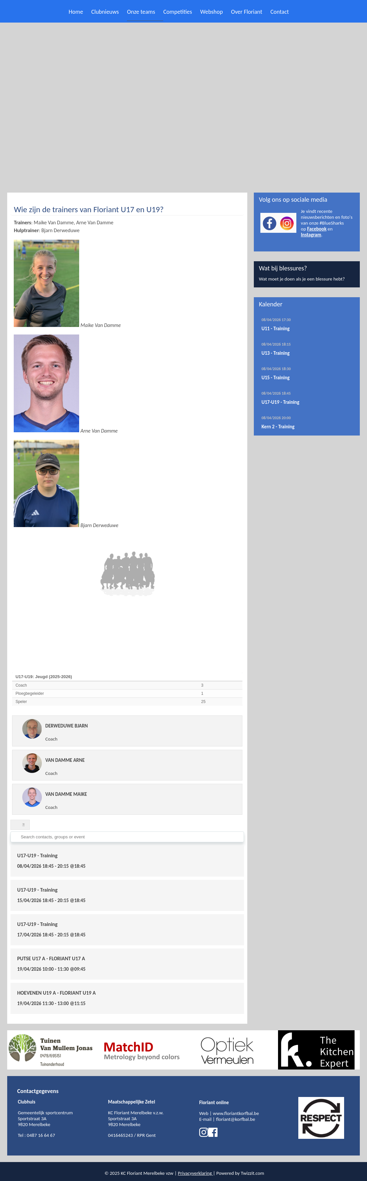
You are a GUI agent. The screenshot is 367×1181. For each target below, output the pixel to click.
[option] (51, 1050)
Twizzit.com (252, 1173)
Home (76, 11)
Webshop (211, 11)
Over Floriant (246, 11)
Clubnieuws (105, 11)
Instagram (311, 235)
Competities (177, 11)
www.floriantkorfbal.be (236, 1113)
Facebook (316, 229)
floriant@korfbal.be (235, 1119)
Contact (280, 11)
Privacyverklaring (195, 1173)
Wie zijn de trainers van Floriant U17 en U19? (89, 209)
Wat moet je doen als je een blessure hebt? (302, 279)
